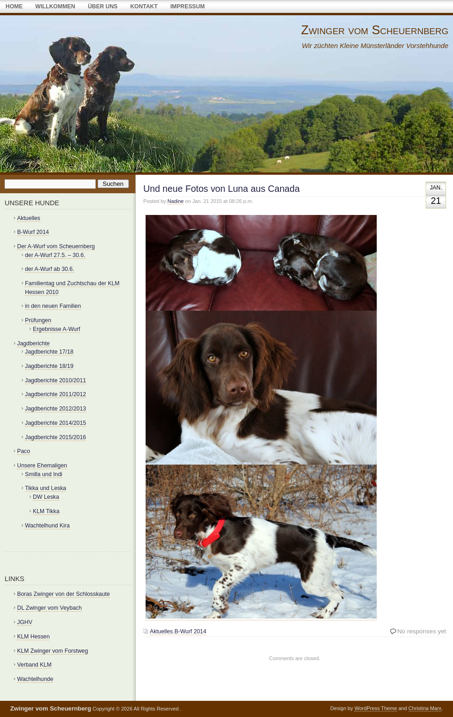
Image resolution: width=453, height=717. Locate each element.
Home (14, 6)
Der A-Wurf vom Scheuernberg (56, 246)
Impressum (187, 6)
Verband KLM (34, 665)
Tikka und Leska (45, 488)
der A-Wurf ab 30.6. (49, 269)
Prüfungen (38, 320)
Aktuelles (161, 631)
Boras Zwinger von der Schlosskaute (63, 594)
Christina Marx (425, 708)
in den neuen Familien (53, 306)
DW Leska (46, 497)
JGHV (24, 622)
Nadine (175, 201)
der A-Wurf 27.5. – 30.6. (55, 255)
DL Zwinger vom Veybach (49, 608)
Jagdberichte (33, 343)
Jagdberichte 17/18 (49, 352)
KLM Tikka (46, 511)
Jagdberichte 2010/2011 (55, 380)
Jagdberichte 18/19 (49, 366)
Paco (23, 451)
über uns (102, 6)
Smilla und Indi (43, 474)
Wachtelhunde (35, 679)
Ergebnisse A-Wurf (56, 329)
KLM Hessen (33, 636)
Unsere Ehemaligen (42, 465)
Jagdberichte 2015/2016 (55, 437)
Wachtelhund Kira (47, 525)
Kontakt (144, 6)
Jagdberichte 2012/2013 (55, 408)
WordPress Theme (376, 708)
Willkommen (55, 6)
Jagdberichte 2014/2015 (55, 423)
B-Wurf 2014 (190, 631)
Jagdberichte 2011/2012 (55, 394)
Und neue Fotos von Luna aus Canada (221, 189)
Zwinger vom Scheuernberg (374, 30)
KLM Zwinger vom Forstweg (52, 651)
